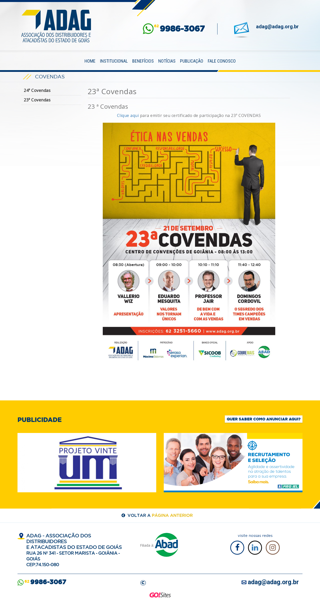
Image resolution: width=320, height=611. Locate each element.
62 (179, 28)
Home (90, 61)
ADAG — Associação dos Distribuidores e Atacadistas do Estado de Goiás (56, 26)
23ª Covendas (37, 100)
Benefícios (143, 61)
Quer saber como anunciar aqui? (263, 419)
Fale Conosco (222, 61)
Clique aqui (128, 115)
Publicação (191, 61)
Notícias (167, 61)
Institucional (114, 61)
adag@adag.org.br (277, 27)
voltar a (160, 515)
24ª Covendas (37, 90)
